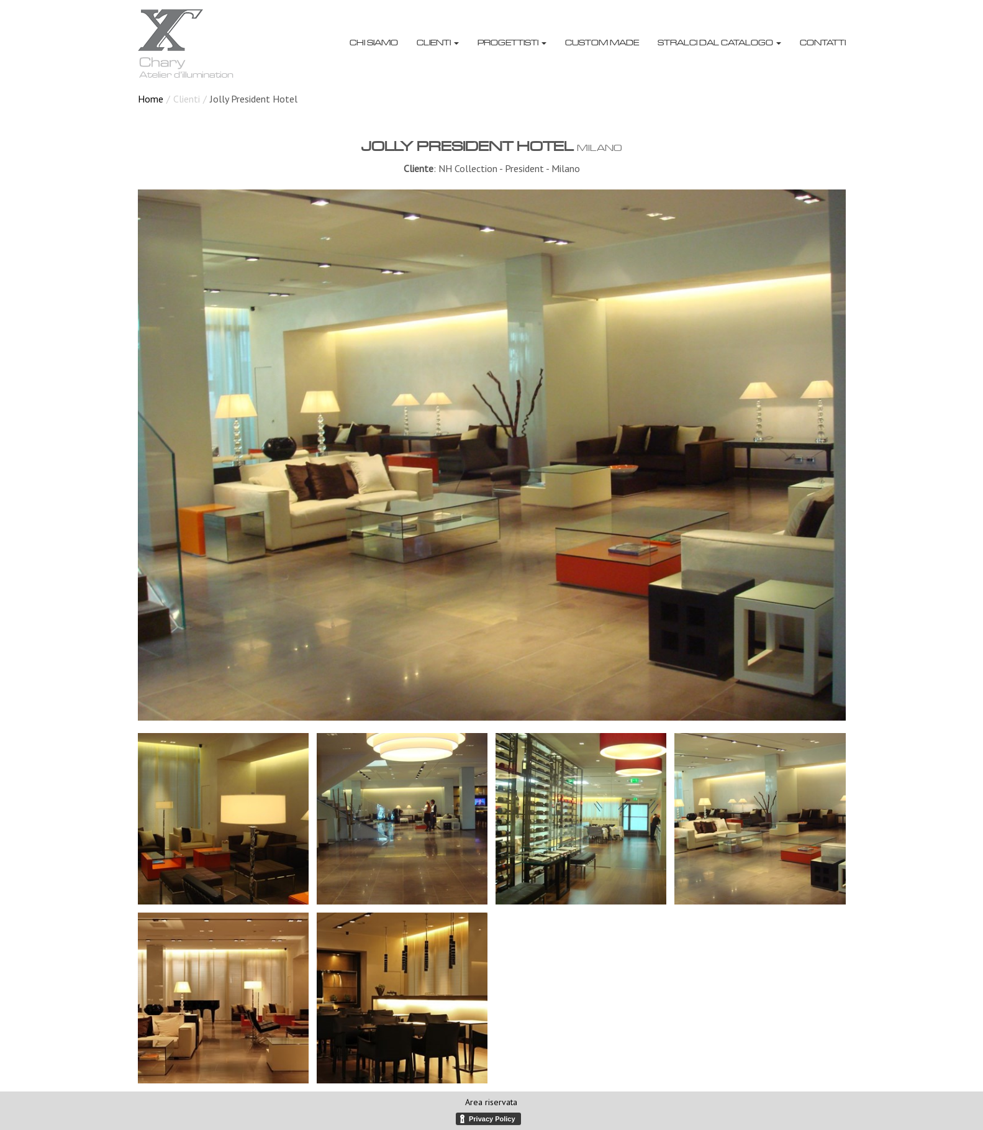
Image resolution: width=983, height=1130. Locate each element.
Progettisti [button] (512, 43)
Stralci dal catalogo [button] (719, 43)
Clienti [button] (438, 43)
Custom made (602, 43)
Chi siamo (374, 43)
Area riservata (491, 1102)
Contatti (823, 43)
